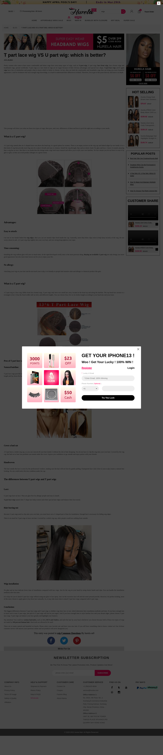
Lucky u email (88, 373)
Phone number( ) (91, 384)
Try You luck (108, 398)
